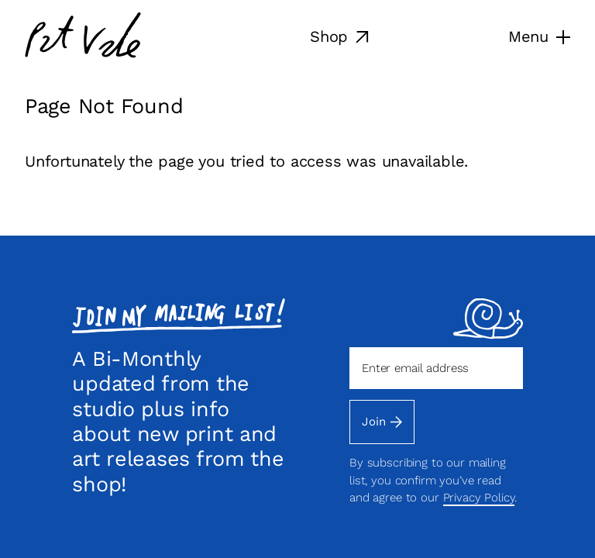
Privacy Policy (479, 498)
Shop (339, 36)
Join (382, 422)
